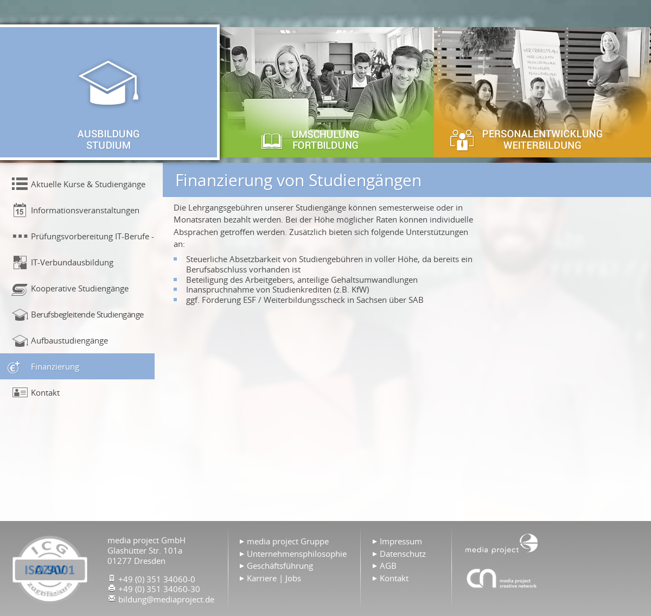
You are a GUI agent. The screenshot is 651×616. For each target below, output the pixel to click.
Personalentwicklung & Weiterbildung (542, 92)
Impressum (401, 541)
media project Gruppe (288, 541)
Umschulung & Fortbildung (325, 92)
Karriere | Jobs (274, 578)
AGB (388, 565)
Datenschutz (403, 553)
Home (502, 542)
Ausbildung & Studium (108, 92)
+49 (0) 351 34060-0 (156, 579)
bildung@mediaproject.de (166, 599)
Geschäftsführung (280, 565)
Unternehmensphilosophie (297, 553)
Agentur (502, 578)
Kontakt (394, 578)
